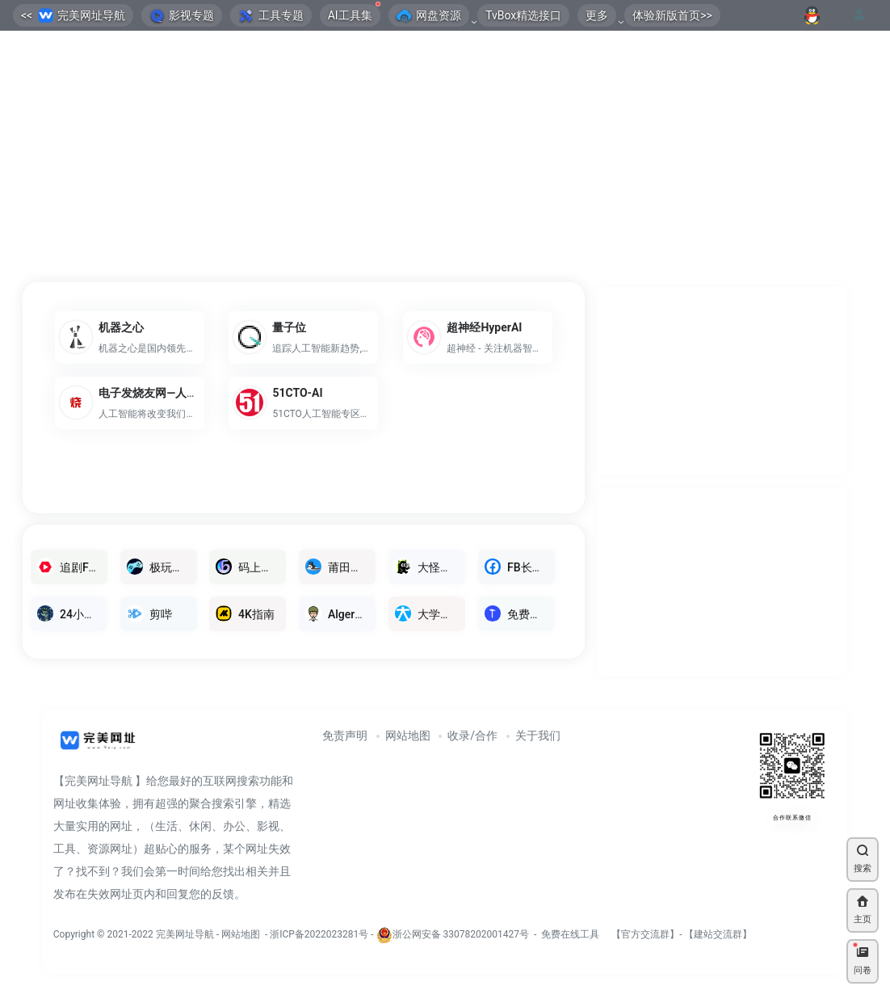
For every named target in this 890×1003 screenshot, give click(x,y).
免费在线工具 (570, 934)
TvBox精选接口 (523, 15)
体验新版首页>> (672, 15)
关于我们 (537, 735)
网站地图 (407, 735)
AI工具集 (354, 13)
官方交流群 (645, 934)
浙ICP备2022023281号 (319, 934)
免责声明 (344, 735)
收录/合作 (472, 735)
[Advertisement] (445, 157)
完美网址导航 (186, 934)
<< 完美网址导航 (73, 16)
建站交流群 (718, 934)
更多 (597, 15)
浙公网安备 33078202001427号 (461, 934)
